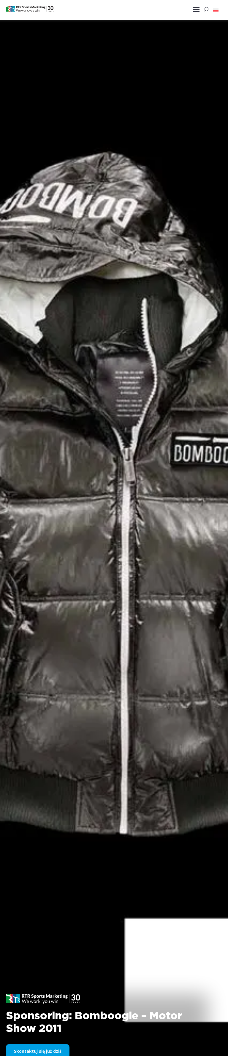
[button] (215, 9)
